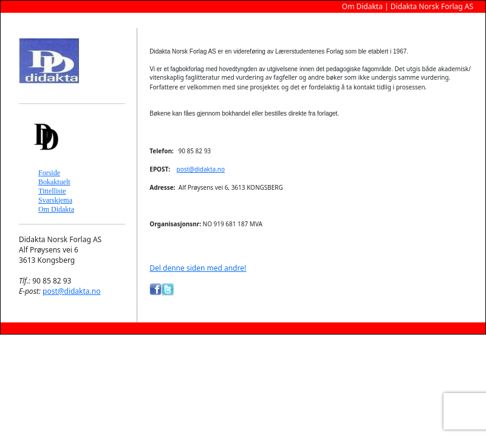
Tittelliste (52, 191)
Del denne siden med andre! (197, 268)
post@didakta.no (71, 291)
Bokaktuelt (54, 182)
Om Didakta (56, 209)
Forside (49, 173)
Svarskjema (55, 200)
